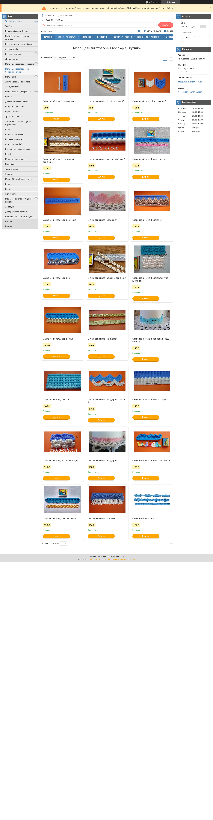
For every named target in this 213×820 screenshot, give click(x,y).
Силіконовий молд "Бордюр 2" (147, 219)
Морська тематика (13, 139)
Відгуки (8, 226)
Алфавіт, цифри (12, 49)
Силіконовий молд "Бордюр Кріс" (59, 338)
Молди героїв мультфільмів (18, 91)
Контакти (102, 37)
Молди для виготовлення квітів (19, 63)
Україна (8, 26)
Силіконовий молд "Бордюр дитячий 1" (151, 460)
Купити (56, 118)
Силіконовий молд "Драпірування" (149, 101)
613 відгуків (154, 2)
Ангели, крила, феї (13, 144)
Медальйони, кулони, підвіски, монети (18, 200)
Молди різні (10, 76)
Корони (8, 188)
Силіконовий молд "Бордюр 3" (57, 277)
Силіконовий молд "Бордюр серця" (60, 219)
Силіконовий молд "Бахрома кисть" (60, 101)
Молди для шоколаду (15, 159)
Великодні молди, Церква (17, 31)
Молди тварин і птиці (14, 106)
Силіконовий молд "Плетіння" (102, 518)
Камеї (8, 154)
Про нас (9, 221)
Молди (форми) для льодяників (20, 179)
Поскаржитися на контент (100, 559)
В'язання (9, 184)
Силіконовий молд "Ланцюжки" (103, 338)
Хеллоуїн (9, 206)
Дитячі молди (11, 59)
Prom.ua (120, 556)
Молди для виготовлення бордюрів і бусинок (17, 70)
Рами (7, 129)
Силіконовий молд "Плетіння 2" (58, 399)
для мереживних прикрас (17, 101)
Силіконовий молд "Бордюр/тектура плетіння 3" (150, 279)
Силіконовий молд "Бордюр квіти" (149, 159)
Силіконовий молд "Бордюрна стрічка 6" (106, 401)
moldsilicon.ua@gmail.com (190, 91)
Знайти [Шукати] (165, 25)
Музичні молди (12, 111)
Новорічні (9, 164)
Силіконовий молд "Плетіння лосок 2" (106, 101)
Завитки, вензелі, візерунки (17, 81)
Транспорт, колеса (13, 116)
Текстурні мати (12, 86)
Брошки (8, 96)
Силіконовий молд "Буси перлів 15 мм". (106, 159)
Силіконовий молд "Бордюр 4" (102, 460)
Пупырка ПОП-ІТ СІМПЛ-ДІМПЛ (20, 216)
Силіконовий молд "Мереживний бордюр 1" (58, 160)
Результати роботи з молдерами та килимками (136, 37)
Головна (48, 37)
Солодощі (9, 174)
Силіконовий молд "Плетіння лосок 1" (61, 518)
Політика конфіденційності (123, 559)
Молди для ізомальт (14, 134)
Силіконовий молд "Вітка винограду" (61, 460)
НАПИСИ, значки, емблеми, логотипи (17, 37)
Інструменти (10, 193)
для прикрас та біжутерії (16, 211)
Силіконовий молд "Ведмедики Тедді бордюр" (150, 340)
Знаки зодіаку (11, 169)
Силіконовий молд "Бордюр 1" (102, 219)
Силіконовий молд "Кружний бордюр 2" (107, 277)
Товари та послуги (13, 21)
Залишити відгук (154, 31)
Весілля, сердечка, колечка (17, 149)
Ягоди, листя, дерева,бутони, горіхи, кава (18, 123)
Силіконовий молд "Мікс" (144, 518)
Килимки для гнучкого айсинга (19, 44)
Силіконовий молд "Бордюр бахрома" (150, 399)
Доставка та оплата (176, 37)
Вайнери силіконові (14, 54)
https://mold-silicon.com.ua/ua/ (191, 81)
